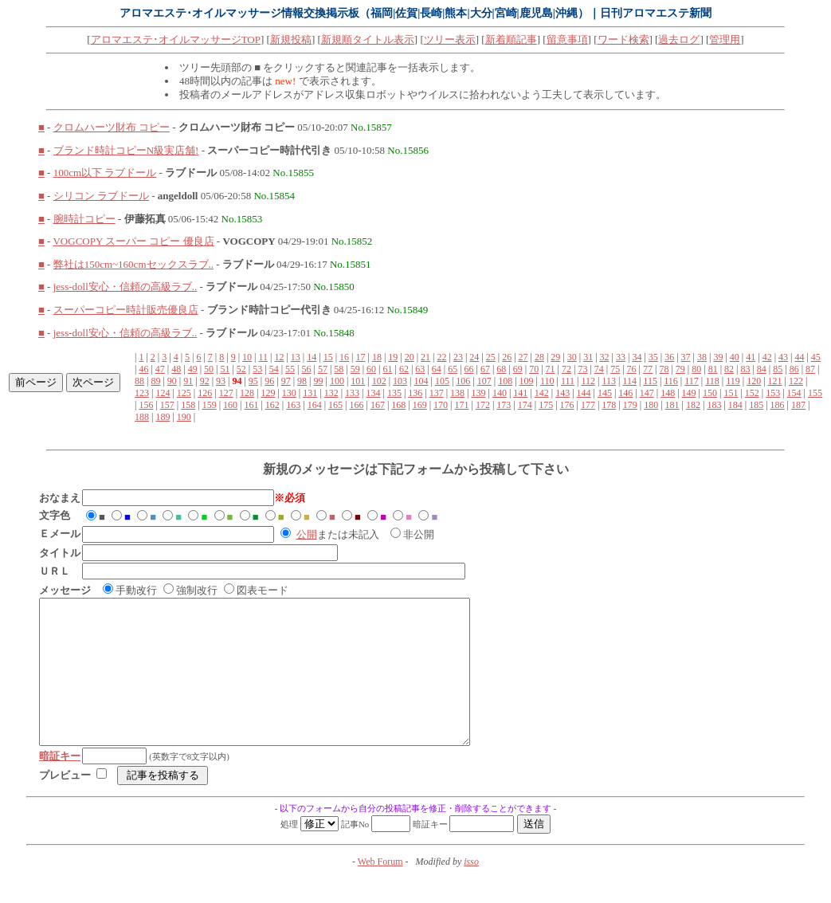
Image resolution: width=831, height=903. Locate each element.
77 (648, 369)
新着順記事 (511, 39)
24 (474, 357)
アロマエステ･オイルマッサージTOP (176, 39)
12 (279, 357)
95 (253, 381)
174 (525, 404)
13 (295, 357)
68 (501, 369)
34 (636, 357)
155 (815, 392)
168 (398, 404)
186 (777, 404)
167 (377, 404)
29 (555, 357)
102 (379, 381)
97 (286, 381)
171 (462, 404)
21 (425, 357)
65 (452, 369)
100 (337, 381)
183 (714, 404)
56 (306, 369)
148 (667, 392)
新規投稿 (291, 39)
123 (142, 392)
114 (629, 381)
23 (458, 357)
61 (388, 369)
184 (735, 404)
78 (663, 369)
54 (274, 369)
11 (263, 357)
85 (777, 369)
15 (328, 357)
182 (693, 404)
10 (247, 357)
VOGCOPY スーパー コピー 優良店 (133, 241)
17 (360, 357)
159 (209, 404)
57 (322, 369)
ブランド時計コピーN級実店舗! (126, 150)
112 (588, 381)
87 (810, 369)
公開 (306, 534)
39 (718, 357)
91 (188, 381)
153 (773, 392)
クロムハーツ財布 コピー (111, 127)
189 (162, 416)
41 (750, 357)
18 (377, 357)
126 (205, 392)
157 (167, 404)
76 (632, 369)
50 (209, 369)
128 (247, 392)
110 (547, 381)
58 (338, 369)
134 (373, 392)
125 (184, 392)
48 (176, 369)
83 (745, 369)
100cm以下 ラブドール (105, 173)
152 (752, 392)
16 (344, 357)
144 (584, 392)
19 (393, 357)
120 (754, 381)
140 (499, 392)
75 (615, 369)
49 (193, 369)
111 (567, 381)
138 (457, 392)
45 (816, 357)
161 (251, 404)
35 (653, 357)
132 (331, 392)
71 (550, 369)
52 (241, 369)
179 (630, 404)
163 (293, 404)
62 (404, 369)
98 (302, 381)
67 (485, 369)
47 (160, 369)
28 (539, 357)
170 (440, 404)
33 (620, 357)
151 (730, 392)
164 (315, 404)
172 (483, 404)
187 (798, 404)
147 (647, 392)
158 (188, 404)
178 (609, 404)
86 (794, 369)
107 (484, 381)
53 (257, 369)
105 (442, 381)
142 (542, 392)
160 (230, 404)
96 (269, 381)
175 (546, 404)
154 (794, 392)
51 (224, 369)
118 (712, 381)
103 (400, 381)
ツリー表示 (450, 39)
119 (733, 381)
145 (605, 392)
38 (702, 357)
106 (463, 381)
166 (356, 404)
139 (479, 392)
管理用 (724, 39)
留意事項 (567, 39)
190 (184, 416)
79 (680, 369)
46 (143, 369)
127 (226, 392)
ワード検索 (623, 39)
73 (582, 369)
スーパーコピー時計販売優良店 (125, 310)
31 (588, 357)
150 (710, 392)
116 (671, 381)
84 (761, 369)
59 (355, 369)
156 (146, 404)
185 (756, 404)
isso (471, 890)
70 (534, 369)
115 (650, 381)
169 (420, 404)
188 (142, 416)
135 (394, 392)
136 (415, 392)
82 (729, 369)
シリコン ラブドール (101, 196)
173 (503, 404)
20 (409, 357)
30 (572, 357)
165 (335, 404)
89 (155, 381)
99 (318, 381)
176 (567, 404)
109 (526, 381)
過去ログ (679, 39)
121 (775, 381)
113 (609, 381)
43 (783, 357)
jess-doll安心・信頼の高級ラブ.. (125, 286)
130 (289, 392)
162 (272, 404)
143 (562, 392)
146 (625, 392)
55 (290, 369)
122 (796, 381)
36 (669, 357)
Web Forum (380, 890)
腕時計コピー (84, 219)
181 (672, 404)
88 (139, 381)
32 (605, 357)
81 (713, 369)
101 (358, 381)
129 (268, 392)
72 (566, 369)
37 (686, 357)
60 (371, 369)
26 (507, 357)
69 (518, 369)
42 (767, 357)
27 (523, 357)
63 (420, 369)
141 (520, 392)
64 (436, 369)
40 (734, 357)
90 (172, 381)
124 (162, 392)
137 (436, 392)
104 (421, 381)
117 (691, 381)
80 (696, 369)
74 (599, 369)
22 (442, 357)
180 (651, 404)
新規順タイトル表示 (367, 39)
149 (689, 392)
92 (205, 381)
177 (588, 404)
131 (310, 392)
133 (352, 392)
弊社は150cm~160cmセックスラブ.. (133, 264)
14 (311, 357)
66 (469, 369)
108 (505, 381)
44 (799, 357)
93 (220, 381)
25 (491, 357)
